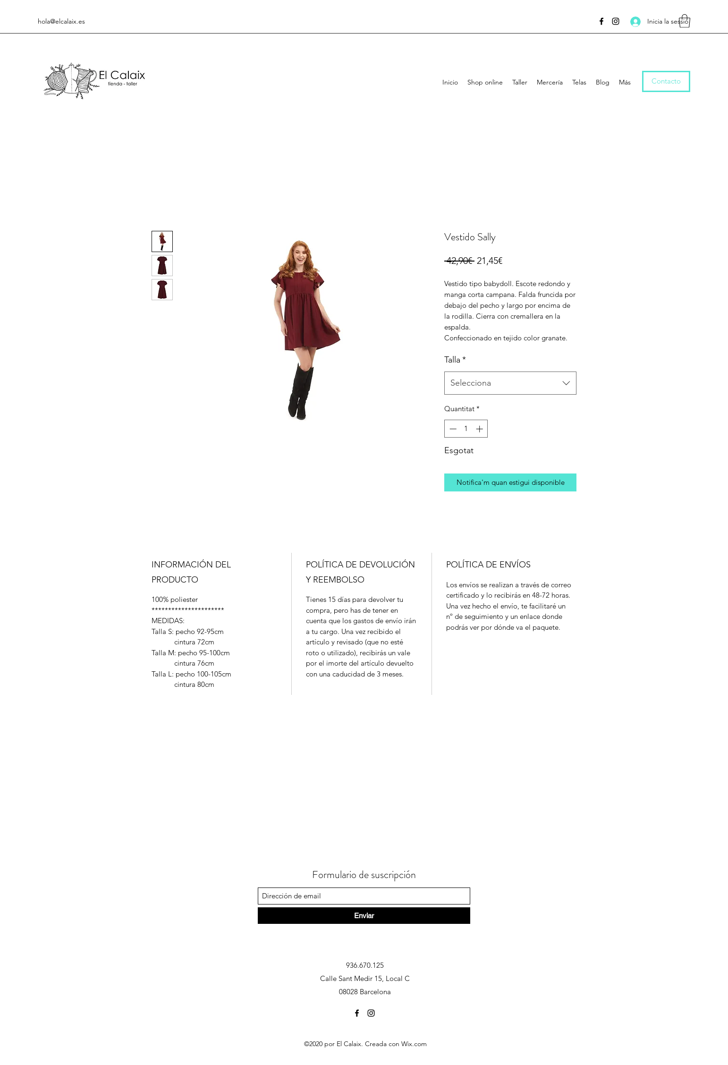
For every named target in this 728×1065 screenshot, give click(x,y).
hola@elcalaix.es (61, 21)
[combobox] (510, 383)
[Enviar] (364, 915)
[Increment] (480, 429)
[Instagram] (615, 21)
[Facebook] (601, 21)
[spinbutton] (466, 429)
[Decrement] (452, 429)
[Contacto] (666, 81)
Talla (455, 360)
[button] (684, 21)
